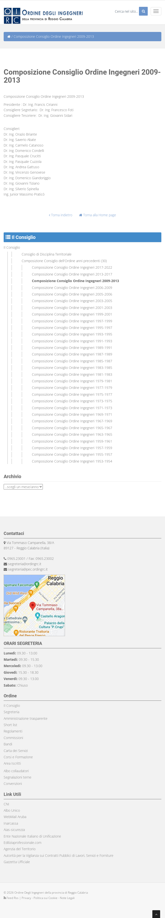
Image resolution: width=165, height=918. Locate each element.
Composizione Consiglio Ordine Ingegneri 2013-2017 (72, 274)
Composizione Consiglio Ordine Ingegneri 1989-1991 (72, 347)
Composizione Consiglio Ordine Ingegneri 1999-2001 (72, 314)
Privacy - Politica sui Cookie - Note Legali (48, 898)
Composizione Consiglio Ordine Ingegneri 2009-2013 (75, 280)
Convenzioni (13, 783)
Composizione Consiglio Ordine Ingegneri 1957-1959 (72, 447)
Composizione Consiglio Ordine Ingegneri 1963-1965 (72, 434)
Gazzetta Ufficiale (17, 861)
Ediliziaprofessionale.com (22, 842)
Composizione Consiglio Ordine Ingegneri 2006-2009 (72, 287)
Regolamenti (13, 731)
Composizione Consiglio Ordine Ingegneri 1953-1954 (72, 461)
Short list (10, 724)
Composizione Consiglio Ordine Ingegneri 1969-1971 (72, 414)
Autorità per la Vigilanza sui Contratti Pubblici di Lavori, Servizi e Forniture (58, 855)
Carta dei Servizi (16, 750)
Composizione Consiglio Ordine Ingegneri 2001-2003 (72, 307)
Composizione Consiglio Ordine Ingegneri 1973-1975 (72, 401)
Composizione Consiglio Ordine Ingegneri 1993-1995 (72, 334)
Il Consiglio (12, 247)
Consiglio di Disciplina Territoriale (47, 254)
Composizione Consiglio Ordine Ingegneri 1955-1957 (72, 454)
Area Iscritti (12, 763)
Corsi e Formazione (18, 757)
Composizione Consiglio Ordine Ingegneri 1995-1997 (72, 327)
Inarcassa (11, 823)
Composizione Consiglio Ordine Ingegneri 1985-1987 (72, 361)
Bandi (8, 744)
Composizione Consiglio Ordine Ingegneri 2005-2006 (72, 294)
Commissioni (13, 737)
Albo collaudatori (16, 771)
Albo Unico (12, 810)
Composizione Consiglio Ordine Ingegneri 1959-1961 (72, 441)
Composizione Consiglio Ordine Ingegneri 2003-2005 (72, 300)
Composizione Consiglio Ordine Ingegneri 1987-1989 (72, 354)
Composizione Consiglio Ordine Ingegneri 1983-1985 (72, 367)
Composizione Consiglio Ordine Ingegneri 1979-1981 (72, 381)
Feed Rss (11, 898)
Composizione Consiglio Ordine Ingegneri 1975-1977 (72, 394)
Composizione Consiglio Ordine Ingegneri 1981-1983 (72, 374)
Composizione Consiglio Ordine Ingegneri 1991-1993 (72, 341)
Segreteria (11, 712)
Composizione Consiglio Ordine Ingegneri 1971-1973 (72, 407)
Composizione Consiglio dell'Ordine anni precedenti (61, 260)
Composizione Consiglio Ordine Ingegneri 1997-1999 (72, 321)
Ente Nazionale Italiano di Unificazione (32, 836)
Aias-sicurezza (14, 829)
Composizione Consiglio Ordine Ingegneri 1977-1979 (72, 387)
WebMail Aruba (15, 816)
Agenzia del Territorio (20, 849)
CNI (6, 804)
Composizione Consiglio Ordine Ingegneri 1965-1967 (72, 427)
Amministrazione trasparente (25, 718)
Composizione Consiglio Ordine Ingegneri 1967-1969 (72, 421)
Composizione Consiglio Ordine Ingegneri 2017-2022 (72, 267)
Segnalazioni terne (17, 777)
